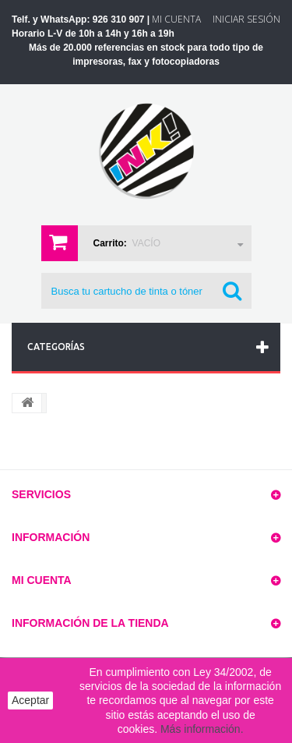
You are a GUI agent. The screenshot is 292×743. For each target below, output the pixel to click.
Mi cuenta (42, 580)
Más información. (202, 729)
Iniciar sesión (246, 19)
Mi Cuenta (176, 19)
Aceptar (30, 700)
